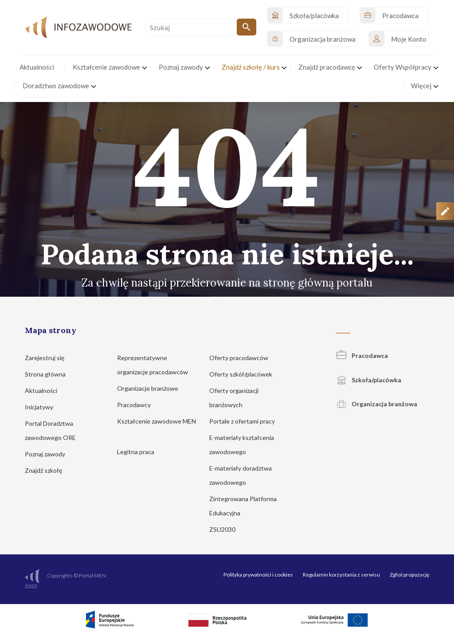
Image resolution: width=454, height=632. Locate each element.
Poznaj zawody (49, 454)
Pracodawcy (138, 404)
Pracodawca (362, 355)
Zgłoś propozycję (409, 574)
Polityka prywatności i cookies (258, 574)
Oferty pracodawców (243, 357)
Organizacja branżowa (376, 404)
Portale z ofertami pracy (246, 421)
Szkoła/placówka (368, 380)
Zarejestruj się (49, 357)
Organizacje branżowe (152, 388)
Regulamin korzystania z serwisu (341, 574)
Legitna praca (135, 451)
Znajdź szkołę (47, 470)
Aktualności (45, 390)
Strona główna (49, 374)
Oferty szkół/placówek (245, 374)
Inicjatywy (43, 407)
